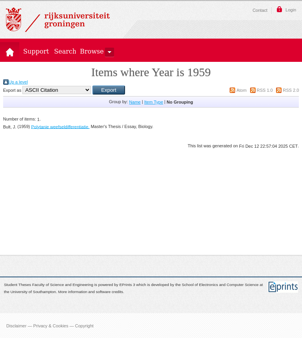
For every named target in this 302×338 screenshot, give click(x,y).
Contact (259, 10)
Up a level (18, 82)
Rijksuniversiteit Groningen (58, 19)
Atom (241, 90)
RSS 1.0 (265, 90)
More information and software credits (90, 292)
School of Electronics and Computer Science (220, 284)
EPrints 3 (127, 284)
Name (134, 102)
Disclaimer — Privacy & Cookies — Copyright (50, 325)
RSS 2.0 (291, 90)
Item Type (153, 102)
